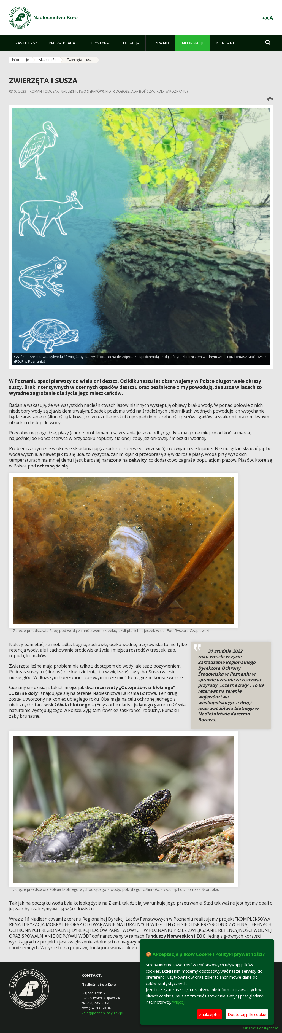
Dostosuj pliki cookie (247, 1014)
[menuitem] (26, 43)
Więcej (178, 1002)
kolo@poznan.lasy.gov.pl (102, 1012)
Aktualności (48, 59)
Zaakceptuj (209, 1014)
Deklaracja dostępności (260, 1028)
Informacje (20, 59)
